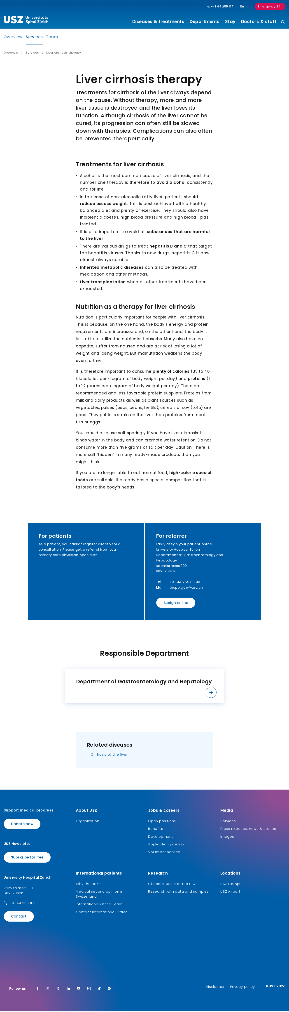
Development (160, 837)
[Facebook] (37, 989)
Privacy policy (242, 987)
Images (227, 837)
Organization (87, 821)
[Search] (282, 22)
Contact (19, 916)
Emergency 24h (270, 6)
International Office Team (99, 904)
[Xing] (58, 989)
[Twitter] (48, 989)
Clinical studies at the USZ (172, 884)
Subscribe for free (27, 858)
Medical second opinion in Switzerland (100, 894)
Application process (166, 844)
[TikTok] (99, 989)
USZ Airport (230, 892)
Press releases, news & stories (248, 829)
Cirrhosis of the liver (109, 755)
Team (52, 37)
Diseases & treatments (158, 21)
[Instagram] (89, 989)
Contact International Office (102, 912)
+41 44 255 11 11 (22, 903)
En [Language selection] (244, 6)
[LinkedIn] (68, 989)
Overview (13, 37)
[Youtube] (79, 989)
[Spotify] (109, 989)
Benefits (155, 829)
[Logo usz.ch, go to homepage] (26, 20)
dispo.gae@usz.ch (186, 588)
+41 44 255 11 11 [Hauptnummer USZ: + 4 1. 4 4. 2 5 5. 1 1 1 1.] (221, 6)
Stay (230, 21)
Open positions (162, 821)
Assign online (175, 603)
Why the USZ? (88, 884)
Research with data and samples (178, 892)
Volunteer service (164, 852)
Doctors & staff (259, 21)
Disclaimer (215, 987)
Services (34, 39)
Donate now (22, 824)
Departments (205, 21)
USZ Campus (232, 884)
